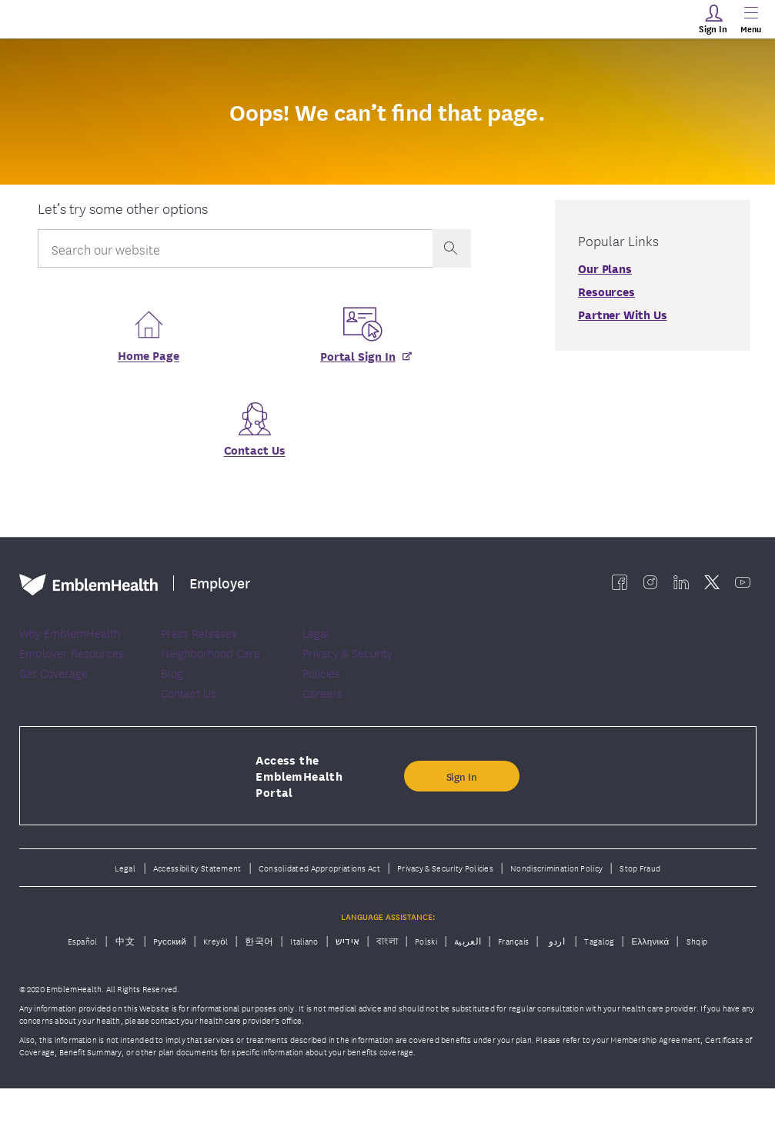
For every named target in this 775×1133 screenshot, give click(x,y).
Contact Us (255, 454)
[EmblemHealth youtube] (743, 587)
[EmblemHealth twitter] (712, 587)
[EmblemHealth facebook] (619, 587)
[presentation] (452, 248)
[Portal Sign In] (360, 360)
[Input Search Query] (235, 248)
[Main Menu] (750, 19)
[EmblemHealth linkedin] (681, 587)
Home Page (148, 360)
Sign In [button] (461, 820)
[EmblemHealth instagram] (650, 587)
